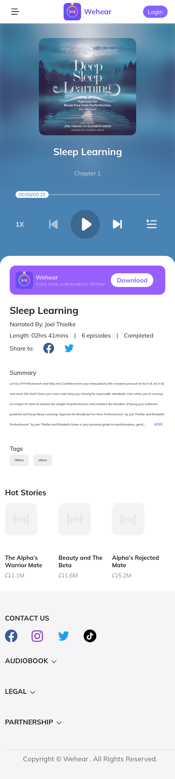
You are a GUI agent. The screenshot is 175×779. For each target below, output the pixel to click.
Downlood (132, 280)
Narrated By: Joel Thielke (43, 324)
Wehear (98, 11)
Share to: (22, 348)
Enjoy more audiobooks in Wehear (70, 284)
